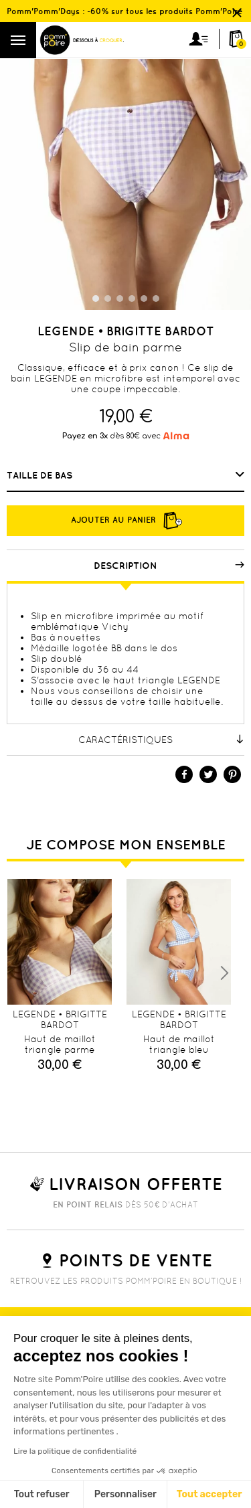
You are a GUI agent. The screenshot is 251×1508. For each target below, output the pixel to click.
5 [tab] (144, 298)
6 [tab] (156, 298)
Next (224, 973)
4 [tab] (132, 298)
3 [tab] (119, 298)
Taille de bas (41, 475)
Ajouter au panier (126, 521)
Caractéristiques (161, 739)
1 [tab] (95, 298)
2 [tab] (107, 298)
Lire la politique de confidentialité (75, 1451)
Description (169, 565)
